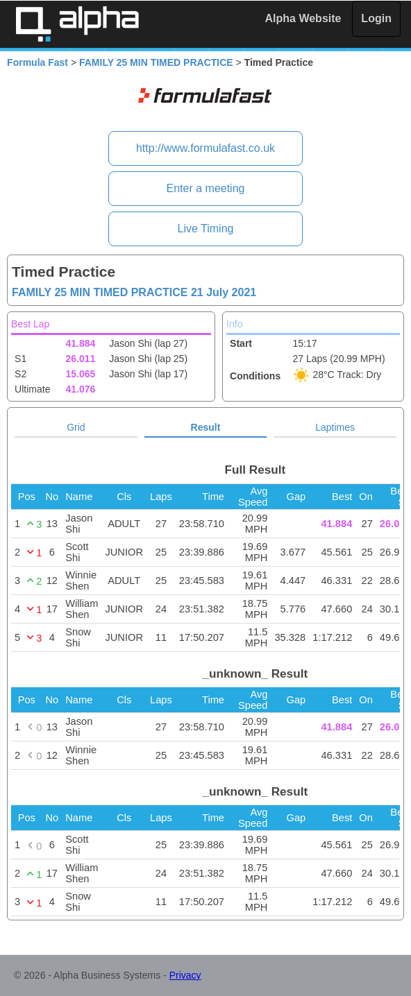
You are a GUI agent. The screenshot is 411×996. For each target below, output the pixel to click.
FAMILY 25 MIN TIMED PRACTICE (156, 62)
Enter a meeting (206, 188)
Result (206, 427)
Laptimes (335, 427)
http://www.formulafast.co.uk (205, 148)
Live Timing (206, 228)
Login (376, 18)
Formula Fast (37, 62)
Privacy (185, 975)
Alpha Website (303, 18)
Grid (76, 427)
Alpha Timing (77, 24)
